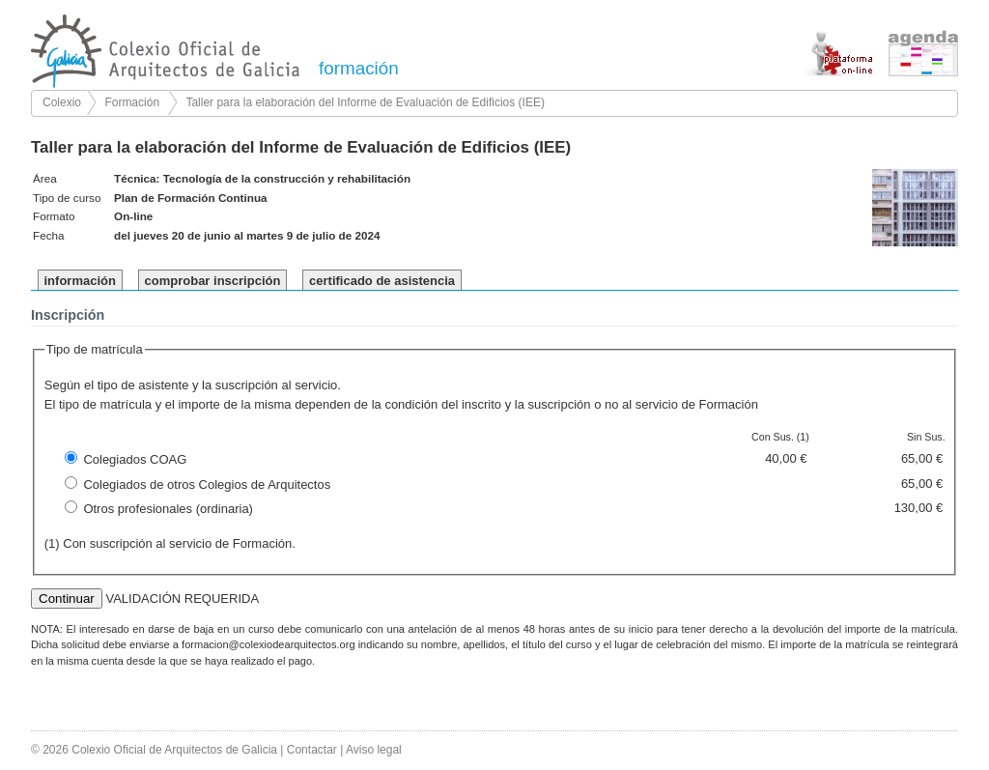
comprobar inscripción (213, 280)
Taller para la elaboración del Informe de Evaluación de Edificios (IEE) (365, 102)
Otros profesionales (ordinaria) (168, 508)
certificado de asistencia (382, 280)
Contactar (312, 749)
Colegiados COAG (134, 459)
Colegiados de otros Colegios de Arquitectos (206, 484)
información (80, 280)
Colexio (61, 102)
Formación (131, 102)
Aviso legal (374, 749)
